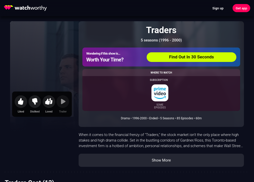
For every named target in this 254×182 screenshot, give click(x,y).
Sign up (218, 8)
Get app (241, 8)
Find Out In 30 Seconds (191, 56)
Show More (161, 160)
